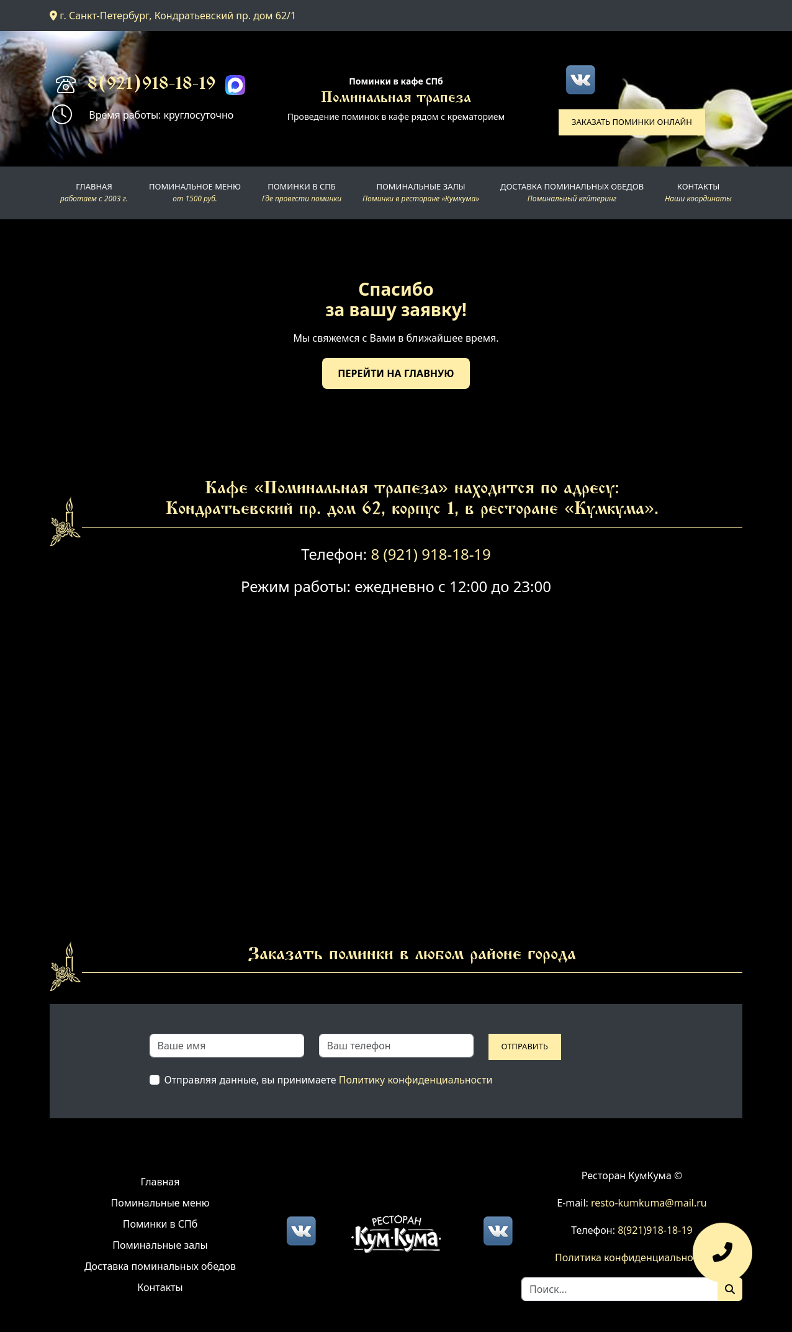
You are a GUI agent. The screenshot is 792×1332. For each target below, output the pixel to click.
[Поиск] (730, 1289)
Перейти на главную (396, 373)
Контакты (159, 1287)
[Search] (619, 1289)
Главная (160, 1181)
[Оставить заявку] (722, 1259)
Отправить (525, 1046)
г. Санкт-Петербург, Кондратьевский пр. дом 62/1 (173, 15)
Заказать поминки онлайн (632, 121)
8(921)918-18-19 (151, 85)
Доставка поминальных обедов (160, 1266)
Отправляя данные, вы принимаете (328, 1080)
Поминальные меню (160, 1203)
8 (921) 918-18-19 (430, 554)
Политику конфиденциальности (416, 1080)
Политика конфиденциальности (632, 1257)
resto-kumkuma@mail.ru (649, 1203)
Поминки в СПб (160, 1224)
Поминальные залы (159, 1245)
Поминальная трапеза (396, 98)
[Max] (235, 85)
